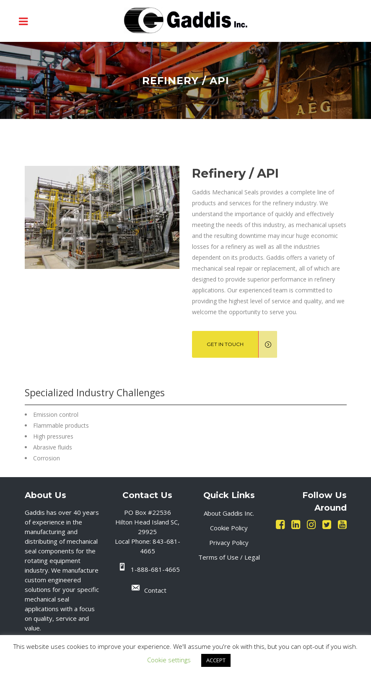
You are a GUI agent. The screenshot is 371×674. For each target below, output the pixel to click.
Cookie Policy (229, 528)
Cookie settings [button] (169, 660)
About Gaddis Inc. (229, 513)
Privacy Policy (229, 542)
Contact (155, 590)
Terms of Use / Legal (229, 557)
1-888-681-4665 (155, 569)
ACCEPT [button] (216, 660)
